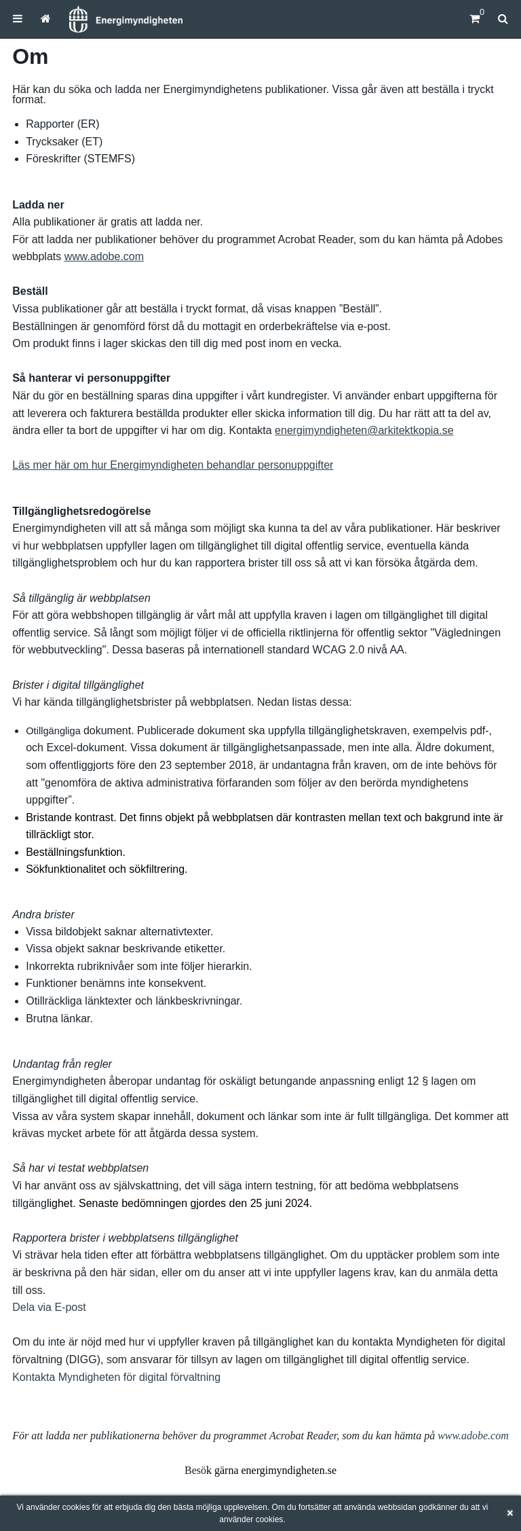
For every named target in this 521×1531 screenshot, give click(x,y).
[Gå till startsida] (45, 18)
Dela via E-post (49, 1307)
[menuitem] (17, 18)
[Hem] (125, 19)
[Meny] (17, 18)
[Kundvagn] (474, 18)
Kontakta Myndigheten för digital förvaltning (116, 1377)
